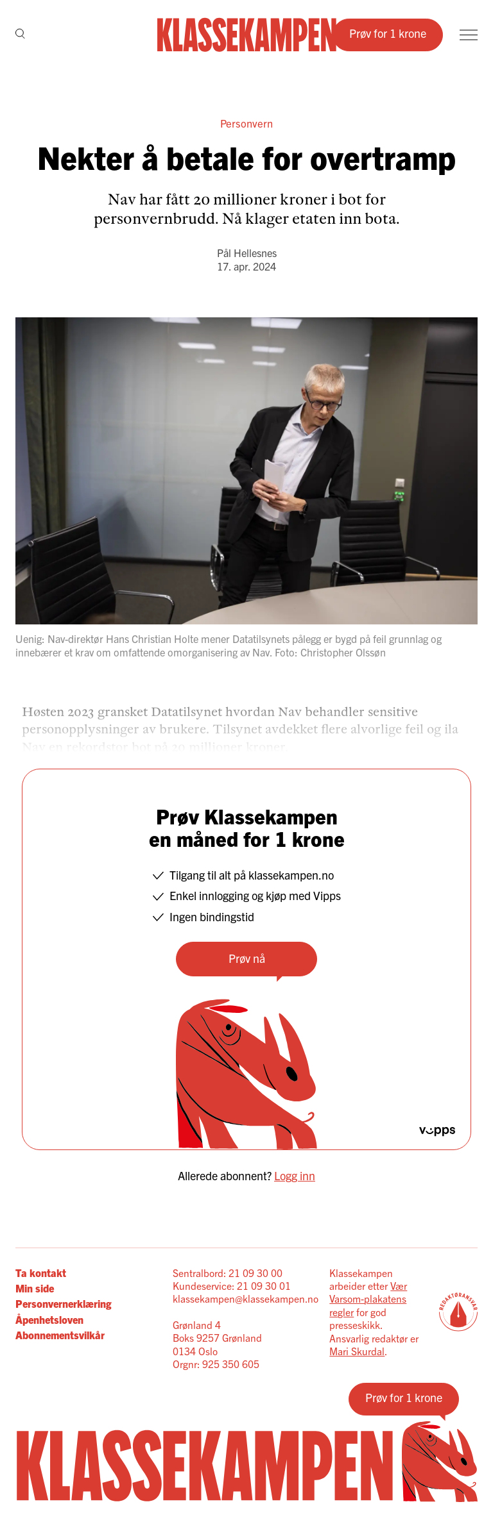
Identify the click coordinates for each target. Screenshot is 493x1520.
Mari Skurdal (357, 1350)
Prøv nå (247, 958)
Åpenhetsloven (49, 1319)
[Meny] (469, 35)
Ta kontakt (40, 1272)
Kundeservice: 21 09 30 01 (232, 1285)
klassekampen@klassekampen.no (245, 1298)
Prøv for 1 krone (387, 33)
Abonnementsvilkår (60, 1334)
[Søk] (20, 34)
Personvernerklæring (63, 1303)
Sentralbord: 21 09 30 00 (227, 1272)
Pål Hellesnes (247, 252)
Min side (34, 1288)
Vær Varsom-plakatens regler (368, 1298)
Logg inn (294, 1175)
